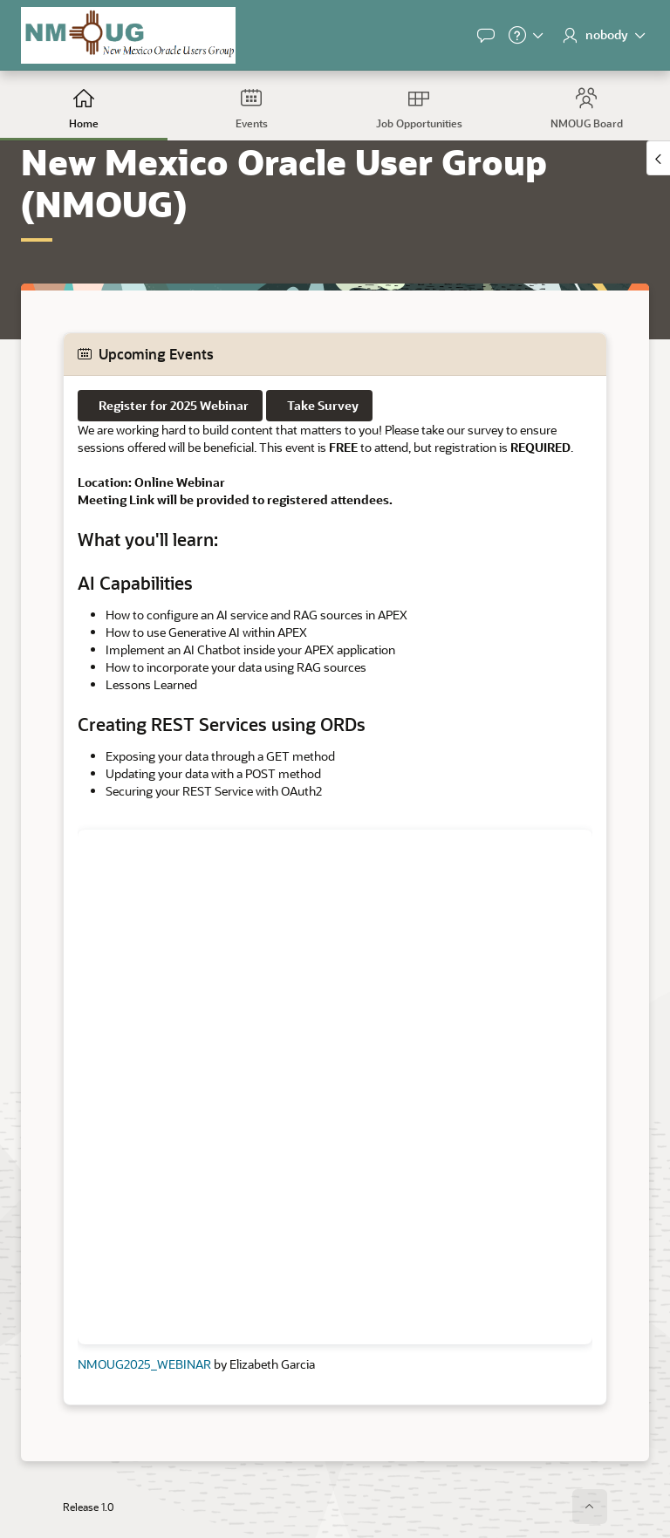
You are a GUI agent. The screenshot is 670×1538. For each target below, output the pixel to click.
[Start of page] (589, 1506)
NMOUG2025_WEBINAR (144, 1364)
